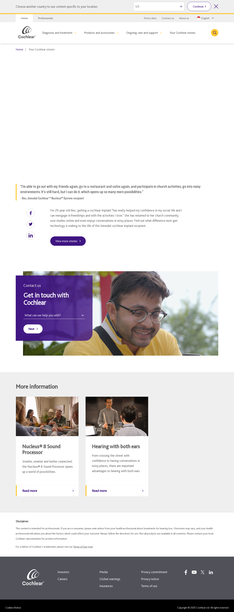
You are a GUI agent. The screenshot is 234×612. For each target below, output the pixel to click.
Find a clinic (150, 18)
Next (31, 329)
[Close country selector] (216, 6)
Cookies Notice (13, 603)
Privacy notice (150, 575)
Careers (62, 575)
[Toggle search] (214, 32)
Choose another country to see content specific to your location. (57, 6)
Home (24, 18)
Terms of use (149, 582)
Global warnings (109, 575)
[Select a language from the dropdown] (205, 18)
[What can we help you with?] (54, 315)
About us (184, 18)
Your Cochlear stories (182, 32)
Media (103, 568)
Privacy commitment (154, 568)
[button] (31, 213)
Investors (63, 568)
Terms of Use (80, 543)
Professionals (45, 18)
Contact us (168, 18)
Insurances (106, 582)
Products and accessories (99, 32)
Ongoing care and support (142, 32)
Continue (198, 6)
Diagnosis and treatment (57, 32)
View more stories (66, 241)
